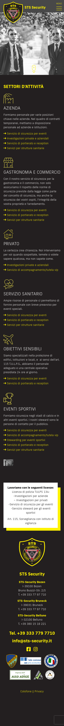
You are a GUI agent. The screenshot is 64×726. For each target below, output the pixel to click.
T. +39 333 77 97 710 (32, 594)
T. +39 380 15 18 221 (32, 623)
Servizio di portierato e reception (28, 143)
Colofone (26, 691)
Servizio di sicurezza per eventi (27, 133)
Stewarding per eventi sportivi (26, 440)
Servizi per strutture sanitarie (25, 148)
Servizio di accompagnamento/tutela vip (32, 270)
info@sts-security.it (32, 640)
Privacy (39, 691)
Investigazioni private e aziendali (28, 138)
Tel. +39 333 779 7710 (32, 633)
